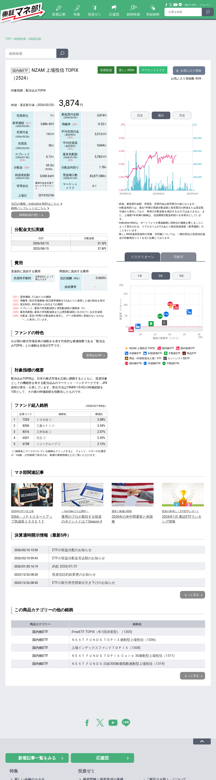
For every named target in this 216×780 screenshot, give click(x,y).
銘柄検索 (133, 14)
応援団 (114, 14)
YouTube (175, 5)
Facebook (166, 5)
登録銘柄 (152, 14)
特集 (77, 14)
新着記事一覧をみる (37, 757)
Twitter (171, 5)
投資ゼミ (94, 14)
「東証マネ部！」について (195, 5)
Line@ (180, 5)
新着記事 (59, 14)
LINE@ (127, 723)
